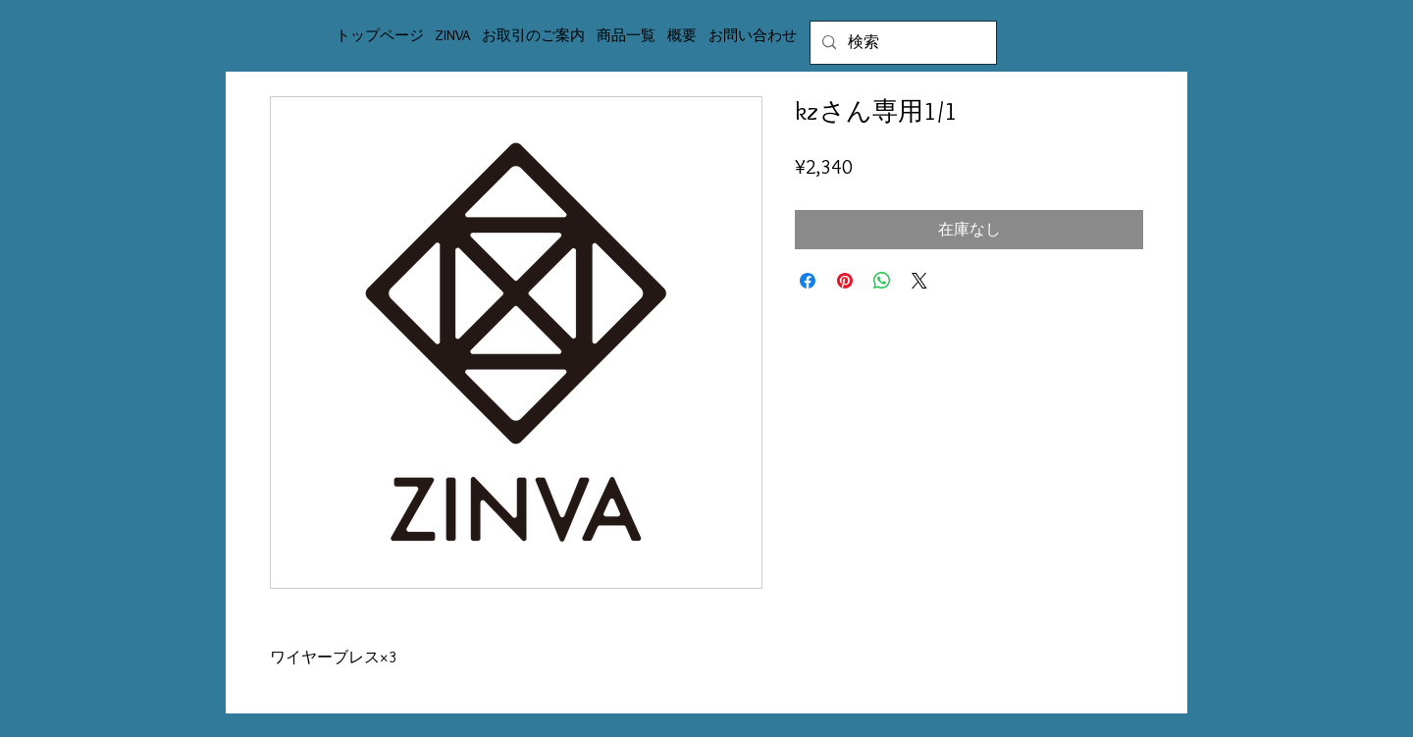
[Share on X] (919, 280)
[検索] (901, 43)
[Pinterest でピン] (845, 280)
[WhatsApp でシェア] (882, 280)
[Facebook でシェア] (807, 280)
